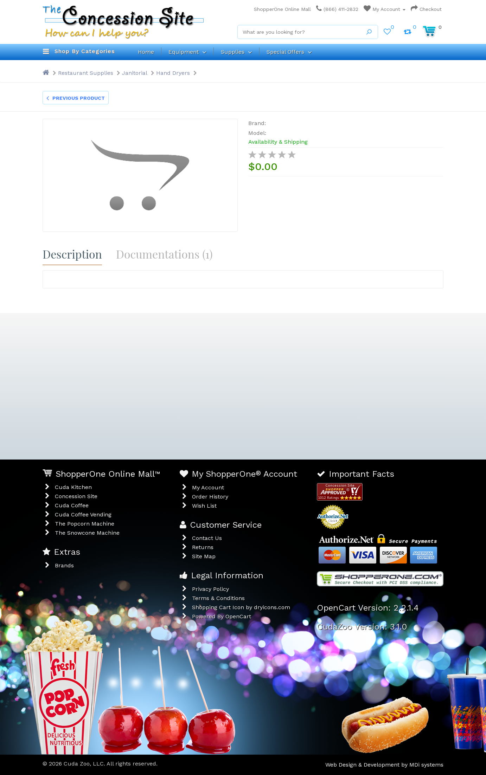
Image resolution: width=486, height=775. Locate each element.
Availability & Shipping (278, 141)
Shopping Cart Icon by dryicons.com (241, 607)
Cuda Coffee (72, 505)
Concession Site (76, 496)
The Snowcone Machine (87, 532)
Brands (64, 565)
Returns (202, 547)
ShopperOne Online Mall (280, 9)
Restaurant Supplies (85, 73)
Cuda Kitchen (73, 487)
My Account (384, 9)
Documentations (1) (164, 253)
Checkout (426, 9)
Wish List (204, 505)
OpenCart (238, 616)
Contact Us (207, 538)
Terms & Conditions (218, 598)
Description (72, 253)
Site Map (204, 556)
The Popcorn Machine (84, 523)
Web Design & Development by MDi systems (384, 764)
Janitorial (134, 73)
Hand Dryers (173, 73)
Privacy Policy (210, 589)
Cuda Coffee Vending (83, 514)
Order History (210, 496)
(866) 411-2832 (337, 9)
